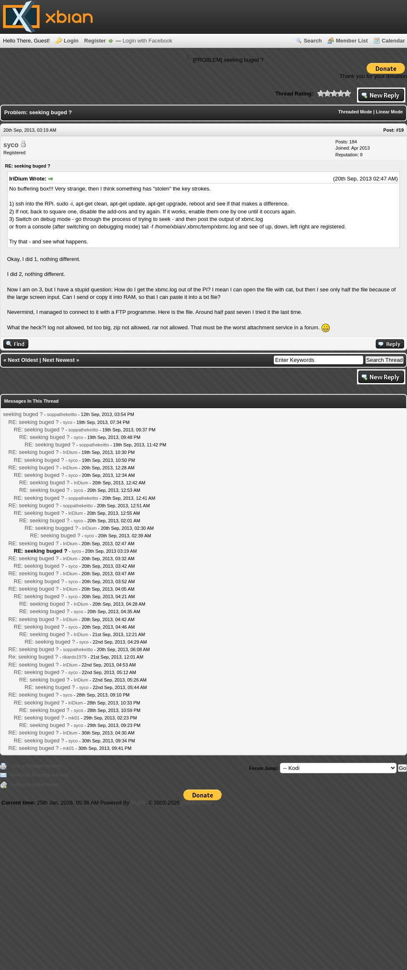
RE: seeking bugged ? (51, 528)
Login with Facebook (147, 41)
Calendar (393, 41)
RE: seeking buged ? (33, 422)
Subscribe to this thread (35, 784)
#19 (400, 130)
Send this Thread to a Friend (40, 774)
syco (10, 144)
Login (71, 41)
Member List (352, 41)
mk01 (74, 717)
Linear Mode (389, 111)
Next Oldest (23, 360)
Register (95, 41)
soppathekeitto (62, 414)
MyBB (138, 803)
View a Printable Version (35, 765)
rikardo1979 (74, 656)
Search (313, 41)
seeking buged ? (22, 414)
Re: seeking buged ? (33, 657)
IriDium (70, 452)
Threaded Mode (355, 111)
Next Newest (58, 360)
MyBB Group (196, 803)
